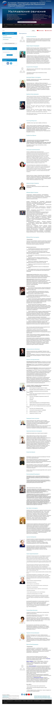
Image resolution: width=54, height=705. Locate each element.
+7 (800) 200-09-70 (28, 7)
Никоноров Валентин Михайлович (33, 349)
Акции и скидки (30, 24)
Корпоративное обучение (7, 37)
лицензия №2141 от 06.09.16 (5, 7)
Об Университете (10, 24)
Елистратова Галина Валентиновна (33, 149)
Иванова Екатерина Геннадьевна (32, 183)
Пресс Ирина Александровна (32, 508)
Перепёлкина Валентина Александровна (34, 431)
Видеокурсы (5, 35)
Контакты (5, 26)
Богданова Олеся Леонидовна (32, 66)
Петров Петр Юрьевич (30, 452)
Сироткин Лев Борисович (31, 536)
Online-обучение (5, 39)
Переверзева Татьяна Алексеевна (32, 418)
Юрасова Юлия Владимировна (32, 644)
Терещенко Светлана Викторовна (32, 632)
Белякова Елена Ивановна (31, 36)
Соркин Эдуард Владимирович (32, 553)
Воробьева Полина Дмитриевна (32, 94)
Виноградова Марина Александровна (33, 77)
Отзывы (24, 24)
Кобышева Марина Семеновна (32, 192)
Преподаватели (36, 24)
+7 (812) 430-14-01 (19, 7)
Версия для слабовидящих (45, 1)
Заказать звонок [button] (49, 30)
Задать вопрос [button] (41, 30)
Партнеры (43, 24)
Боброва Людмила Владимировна (32, 45)
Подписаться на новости (8, 49)
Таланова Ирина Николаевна (31, 610)
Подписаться (10, 54)
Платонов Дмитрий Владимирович (33, 474)
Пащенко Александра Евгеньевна (32, 359)
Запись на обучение (18, 24)
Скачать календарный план (10, 43)
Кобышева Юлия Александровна (32, 237)
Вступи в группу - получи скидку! (9, 60)
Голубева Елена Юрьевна (31, 135)
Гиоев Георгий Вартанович (31, 120)
